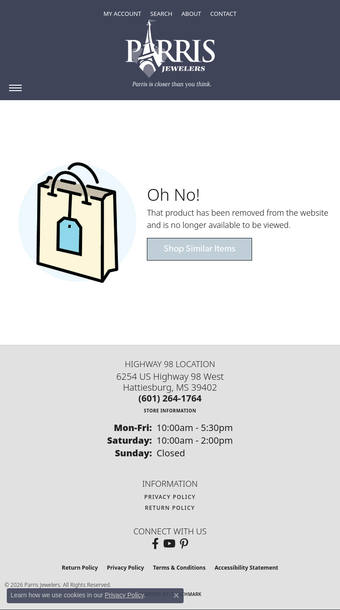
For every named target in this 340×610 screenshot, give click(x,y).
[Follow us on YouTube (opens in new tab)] (169, 543)
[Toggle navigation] (15, 88)
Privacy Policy (170, 497)
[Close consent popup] (176, 595)
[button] (122, 13)
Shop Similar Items (199, 249)
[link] (223, 13)
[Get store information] (170, 410)
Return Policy (170, 508)
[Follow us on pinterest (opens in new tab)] (184, 543)
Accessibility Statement (246, 567)
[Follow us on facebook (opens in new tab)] (155, 543)
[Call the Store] (170, 398)
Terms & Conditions (179, 567)
